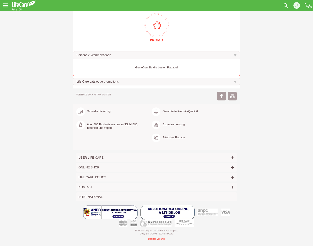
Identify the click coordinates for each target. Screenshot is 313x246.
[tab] (156, 55)
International (90, 196)
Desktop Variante (156, 239)
